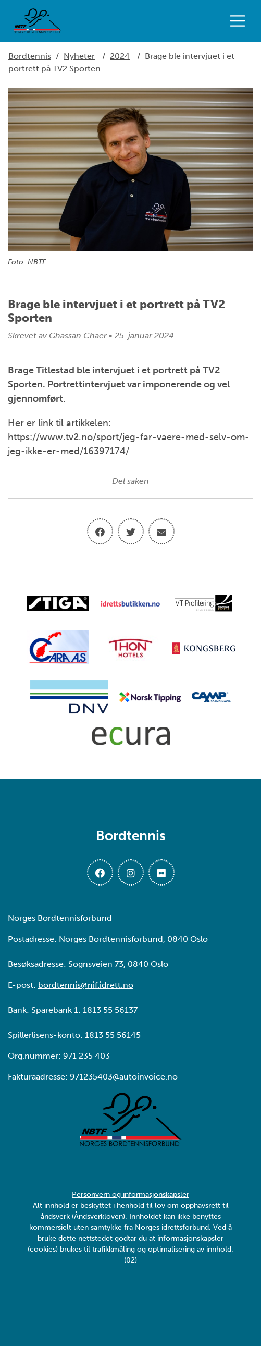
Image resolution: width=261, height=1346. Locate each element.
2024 (120, 56)
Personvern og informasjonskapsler (130, 1194)
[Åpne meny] (240, 21)
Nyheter (79, 56)
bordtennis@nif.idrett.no (85, 985)
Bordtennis (29, 56)
